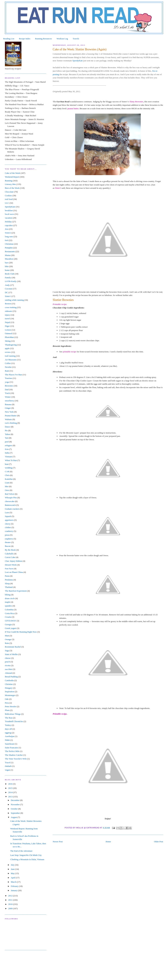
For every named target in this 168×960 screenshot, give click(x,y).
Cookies (8, 195)
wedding (8, 467)
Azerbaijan (9, 736)
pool (7, 441)
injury (7, 315)
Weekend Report (12, 177)
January (14, 890)
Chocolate (9, 192)
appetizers (9, 520)
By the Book (10, 550)
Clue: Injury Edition (13, 561)
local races (9, 214)
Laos (7, 512)
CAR (7, 471)
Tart (6, 438)
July (13, 865)
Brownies (9, 385)
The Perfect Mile (12, 751)
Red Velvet (9, 494)
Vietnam (8, 456)
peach (7, 661)
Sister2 (8, 233)
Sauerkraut (9, 744)
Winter (8, 397)
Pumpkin (9, 247)
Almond (8, 673)
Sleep (7, 583)
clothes (8, 527)
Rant (7, 371)
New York (9, 412)
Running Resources (43, 38)
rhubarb (8, 766)
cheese (8, 658)
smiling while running (14, 300)
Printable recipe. (60, 714)
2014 (10, 792)
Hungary (8, 688)
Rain (7, 643)
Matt (7, 635)
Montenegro (10, 695)
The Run (8, 718)
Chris (7, 475)
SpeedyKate (77, 60)
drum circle (10, 598)
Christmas (9, 244)
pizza (7, 535)
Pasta (7, 576)
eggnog (8, 732)
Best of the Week (12, 188)
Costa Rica (9, 613)
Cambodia (9, 680)
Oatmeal (8, 333)
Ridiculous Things (13, 714)
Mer (7, 486)
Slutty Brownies (136, 101)
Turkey (8, 725)
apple (7, 348)
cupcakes (9, 225)
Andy (7, 285)
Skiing (7, 341)
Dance (7, 426)
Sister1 (58, 188)
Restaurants (10, 251)
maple (7, 602)
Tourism (8, 378)
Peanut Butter (11, 415)
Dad (7, 389)
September (16, 813)
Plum (7, 710)
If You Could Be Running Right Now (21, 632)
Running (8, 180)
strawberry (9, 400)
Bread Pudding (11, 676)
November (15, 804)
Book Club (9, 274)
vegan (7, 770)
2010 (10, 904)
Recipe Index (24, 38)
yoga (7, 382)
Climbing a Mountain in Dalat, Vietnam (27, 859)
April (13, 877)
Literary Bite (10, 184)
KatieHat (9, 479)
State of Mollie (11, 654)
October (14, 809)
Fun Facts (9, 568)
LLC (7, 203)
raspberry (9, 538)
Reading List (8, 38)
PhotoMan (9, 337)
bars (7, 262)
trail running (10, 356)
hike (7, 266)
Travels (76, 38)
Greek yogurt (10, 628)
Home (108, 841)
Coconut (8, 288)
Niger (7, 326)
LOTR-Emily (10, 281)
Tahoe (7, 434)
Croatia (8, 617)
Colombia (9, 609)
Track (7, 393)
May (13, 873)
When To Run (11, 460)
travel (7, 318)
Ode (7, 699)
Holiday (8, 221)
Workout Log (62, 38)
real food (9, 199)
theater (8, 542)
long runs (9, 236)
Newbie (8, 367)
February (15, 886)
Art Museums (11, 359)
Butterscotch (10, 505)
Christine (9, 684)
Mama (7, 255)
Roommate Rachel (13, 647)
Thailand (8, 587)
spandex (8, 606)
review (8, 352)
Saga (7, 650)
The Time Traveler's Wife (16, 759)
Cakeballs (9, 553)
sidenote (8, 311)
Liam (7, 482)
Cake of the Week (12, 173)
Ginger (8, 408)
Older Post (158, 841)
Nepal (7, 322)
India (7, 453)
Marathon (9, 259)
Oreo (7, 490)
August (14, 817)
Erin (7, 449)
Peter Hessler (10, 706)
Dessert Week (11, 565)
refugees (8, 445)
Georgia (8, 624)
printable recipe (69, 351)
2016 (10, 784)
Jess (6, 229)
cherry (7, 524)
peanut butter (73, 108)
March (14, 882)
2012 (10, 895)
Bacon (7, 546)
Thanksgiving (11, 345)
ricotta (7, 665)
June (13, 869)
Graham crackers (12, 509)
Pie (6, 430)
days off (8, 729)
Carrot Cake (10, 557)
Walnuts (8, 419)
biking (7, 594)
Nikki (7, 740)
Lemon (8, 330)
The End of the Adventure (21, 851)
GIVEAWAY (10, 620)
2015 (10, 788)
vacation (8, 218)
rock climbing (11, 423)
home (7, 270)
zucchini (8, 669)
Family (8, 277)
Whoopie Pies (11, 497)
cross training (10, 307)
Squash (8, 516)
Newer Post (58, 841)
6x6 (6, 240)
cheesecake (9, 501)
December (15, 800)
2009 (10, 908)
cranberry (9, 531)
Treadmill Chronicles (14, 721)
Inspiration (9, 691)
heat (7, 464)
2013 (10, 796)
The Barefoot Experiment (16, 591)
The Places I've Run (13, 374)
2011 (10, 900)
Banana (8, 404)
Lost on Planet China (14, 572)
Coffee (8, 363)
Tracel (7, 762)
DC (6, 292)
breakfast (9, 210)
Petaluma (9, 579)
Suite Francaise (11, 747)
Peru (7, 703)
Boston (8, 303)
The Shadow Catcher (14, 755)
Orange (8, 639)
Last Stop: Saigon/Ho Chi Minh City (26, 855)
